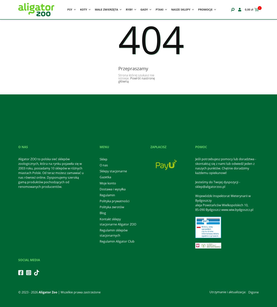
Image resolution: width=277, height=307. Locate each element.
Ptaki (161, 9)
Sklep (103, 159)
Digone (253, 292)
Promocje (207, 9)
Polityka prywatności (114, 201)
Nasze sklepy (182, 9)
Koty (85, 9)
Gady (146, 9)
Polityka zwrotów (112, 207)
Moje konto (108, 183)
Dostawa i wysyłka (113, 189)
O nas (104, 165)
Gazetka (105, 177)
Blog (103, 213)
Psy (71, 9)
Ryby (131, 9)
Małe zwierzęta (108, 9)
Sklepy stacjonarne (113, 171)
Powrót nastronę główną (136, 79)
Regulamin (107, 195)
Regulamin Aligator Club (117, 241)
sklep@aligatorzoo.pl (210, 187)
